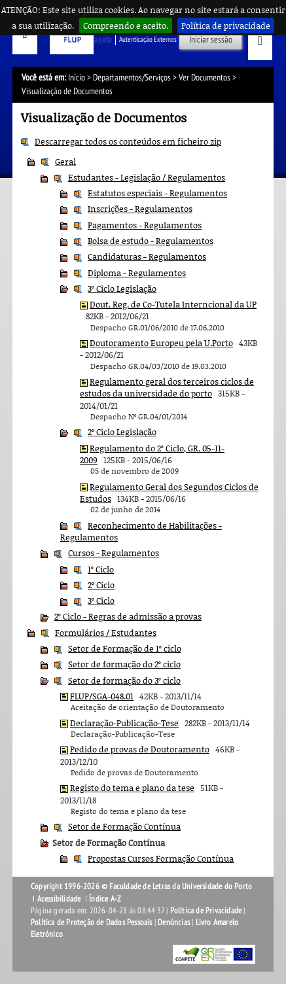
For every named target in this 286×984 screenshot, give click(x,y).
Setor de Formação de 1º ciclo (124, 648)
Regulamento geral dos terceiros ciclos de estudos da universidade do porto (167, 387)
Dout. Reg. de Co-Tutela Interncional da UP (173, 304)
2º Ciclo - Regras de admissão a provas (128, 616)
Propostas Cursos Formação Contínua (161, 858)
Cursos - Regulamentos (113, 553)
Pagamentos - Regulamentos (145, 225)
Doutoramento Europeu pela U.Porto (161, 343)
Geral (65, 161)
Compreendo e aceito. (125, 25)
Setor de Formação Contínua (124, 826)
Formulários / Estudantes (105, 633)
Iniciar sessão (210, 39)
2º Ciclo (101, 585)
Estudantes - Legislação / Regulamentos (146, 177)
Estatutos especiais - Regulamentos (157, 193)
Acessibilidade (59, 899)
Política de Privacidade (206, 910)
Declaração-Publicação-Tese (124, 723)
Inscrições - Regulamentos (140, 209)
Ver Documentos (204, 77)
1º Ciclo (101, 569)
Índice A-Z (105, 899)
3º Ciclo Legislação (122, 288)
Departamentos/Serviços (132, 77)
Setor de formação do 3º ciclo (124, 680)
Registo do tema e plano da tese (132, 788)
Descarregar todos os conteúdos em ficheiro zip (128, 141)
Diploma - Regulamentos (137, 273)
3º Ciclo (101, 600)
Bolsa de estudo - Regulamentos (150, 241)
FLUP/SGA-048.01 (102, 696)
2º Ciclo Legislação (122, 432)
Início (76, 77)
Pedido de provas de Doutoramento (139, 749)
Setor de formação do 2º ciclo (124, 664)
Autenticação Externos (148, 39)
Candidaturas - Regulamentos (147, 256)
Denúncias (174, 922)
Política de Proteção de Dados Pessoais (91, 922)
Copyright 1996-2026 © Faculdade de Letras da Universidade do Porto (141, 886)
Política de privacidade (225, 25)
